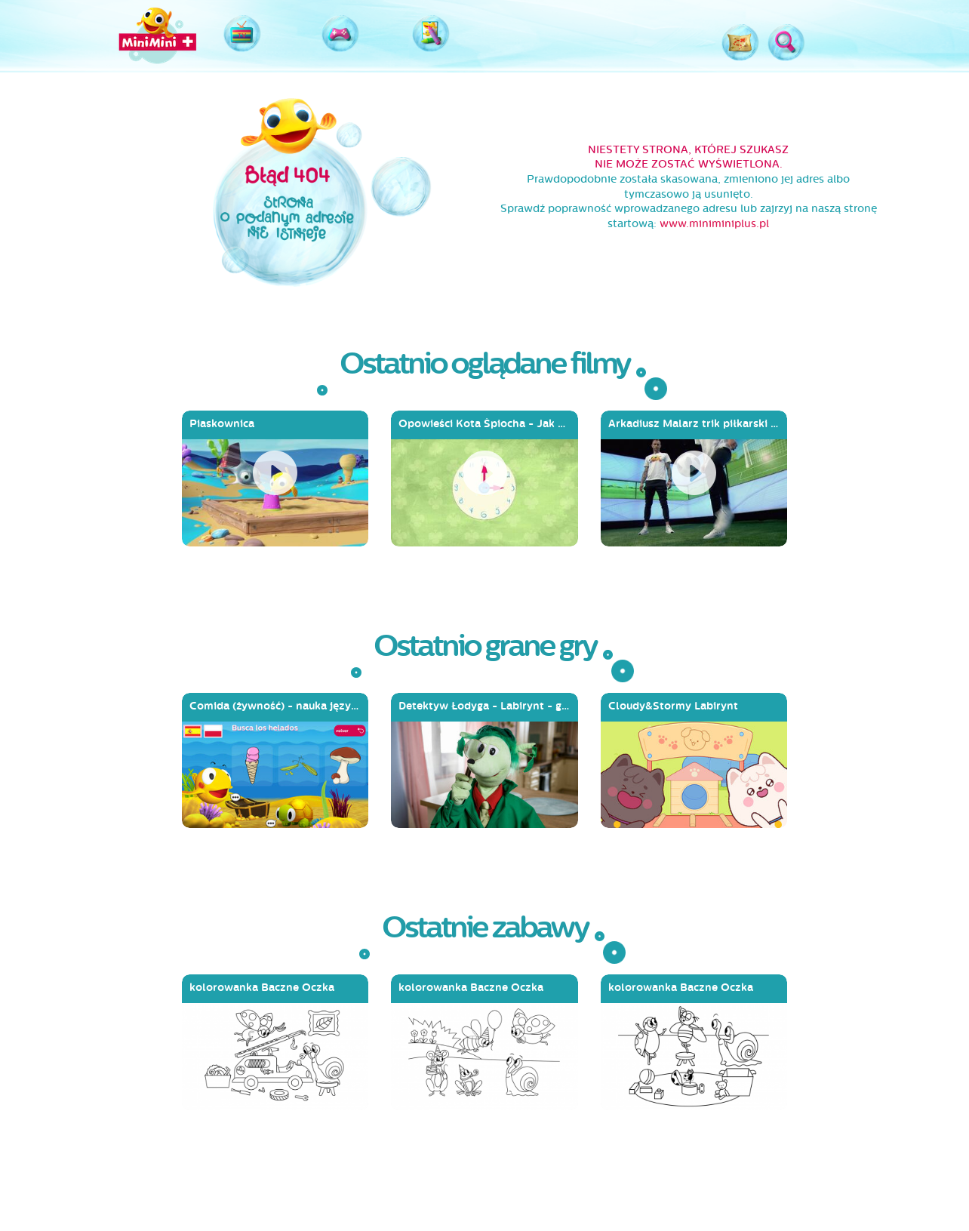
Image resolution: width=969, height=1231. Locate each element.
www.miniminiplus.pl (714, 223)
